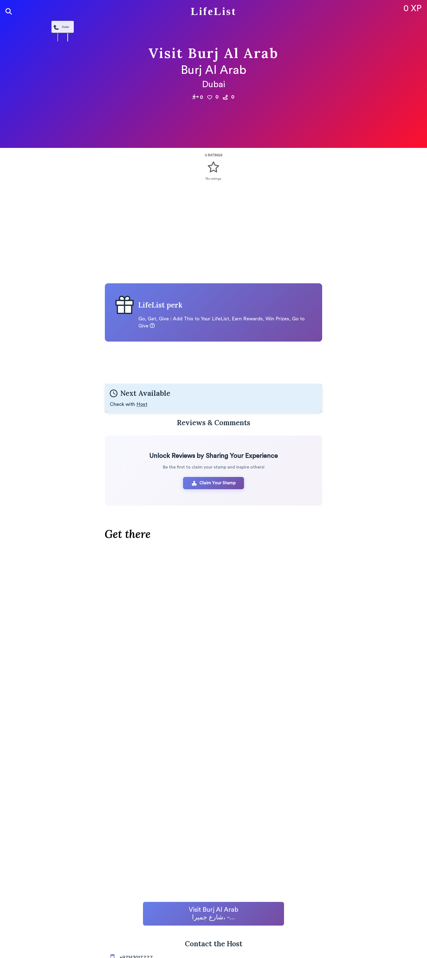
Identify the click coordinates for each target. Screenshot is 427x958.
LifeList (213, 11)
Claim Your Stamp (214, 490)
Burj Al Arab (213, 70)
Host (141, 412)
